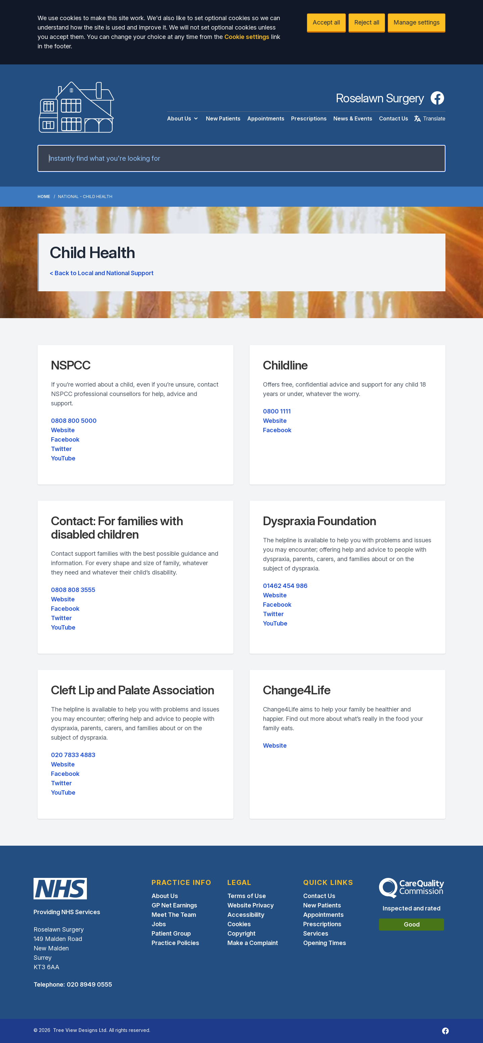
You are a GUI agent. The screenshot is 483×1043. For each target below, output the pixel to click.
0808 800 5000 (74, 420)
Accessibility (245, 914)
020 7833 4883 (73, 754)
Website (63, 430)
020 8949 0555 (89, 984)
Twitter (61, 448)
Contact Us (393, 118)
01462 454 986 (285, 585)
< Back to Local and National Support (102, 273)
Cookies (239, 924)
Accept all (326, 22)
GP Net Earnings (174, 905)
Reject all (366, 22)
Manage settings (416, 22)
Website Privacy (250, 905)
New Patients (223, 118)
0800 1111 (277, 411)
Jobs (159, 924)
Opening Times (324, 942)
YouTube (63, 458)
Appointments (265, 118)
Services (315, 933)
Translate (429, 118)
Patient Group (171, 933)
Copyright (241, 933)
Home (44, 196)
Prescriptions (309, 118)
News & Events (352, 118)
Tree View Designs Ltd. (80, 1030)
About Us (183, 118)
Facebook (65, 439)
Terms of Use (246, 895)
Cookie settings (246, 36)
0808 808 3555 (73, 589)
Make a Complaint (252, 942)
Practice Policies (175, 942)
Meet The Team (174, 914)
